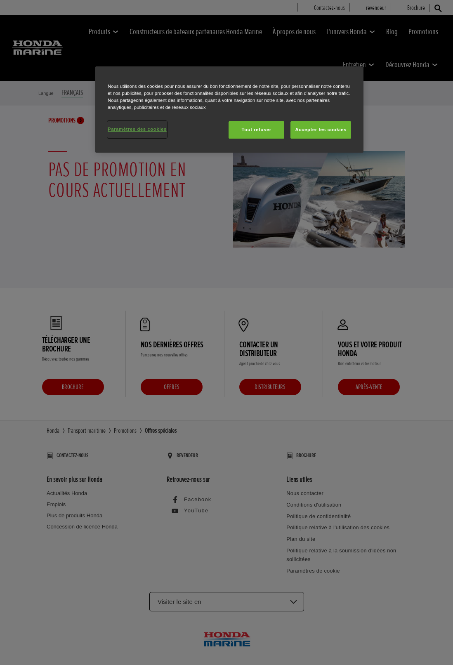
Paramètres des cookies (137, 129)
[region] (229, 109)
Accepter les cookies (321, 129)
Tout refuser (256, 129)
